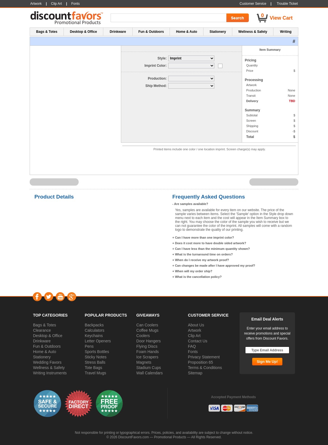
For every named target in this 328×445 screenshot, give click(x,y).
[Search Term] (169, 17)
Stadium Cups (148, 367)
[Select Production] (191, 78)
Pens (89, 346)
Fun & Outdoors (47, 346)
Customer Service (253, 4)
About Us (196, 325)
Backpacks (94, 325)
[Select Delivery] (191, 86)
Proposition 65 (200, 362)
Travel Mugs (95, 373)
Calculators (94, 330)
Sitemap (195, 373)
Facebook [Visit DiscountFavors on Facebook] (37, 296)
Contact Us (197, 341)
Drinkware (42, 341)
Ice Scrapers (147, 357)
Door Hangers (148, 341)
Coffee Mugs (147, 330)
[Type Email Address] (267, 350)
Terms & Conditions (205, 367)
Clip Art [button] (56, 4)
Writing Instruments (50, 373)
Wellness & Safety (49, 367)
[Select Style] (191, 58)
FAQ (192, 346)
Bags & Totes (44, 325)
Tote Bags (93, 367)
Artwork (194, 330)
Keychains (94, 335)
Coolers (143, 335)
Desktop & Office (47, 335)
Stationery (42, 357)
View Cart (281, 18)
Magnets (143, 362)
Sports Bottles (97, 351)
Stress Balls (95, 362)
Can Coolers (147, 325)
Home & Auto (44, 351)
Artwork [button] (36, 4)
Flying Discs (146, 346)
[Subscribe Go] (267, 361)
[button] (48, 403)
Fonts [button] (75, 4)
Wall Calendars (149, 373)
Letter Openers (98, 341)
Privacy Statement (204, 357)
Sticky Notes (96, 357)
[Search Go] (237, 17)
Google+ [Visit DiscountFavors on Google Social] (71, 296)
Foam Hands (147, 351)
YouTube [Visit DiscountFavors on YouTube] (60, 296)
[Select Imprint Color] (191, 65)
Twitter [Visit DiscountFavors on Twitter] (48, 296)
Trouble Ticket (287, 4)
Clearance (42, 330)
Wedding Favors (47, 362)
